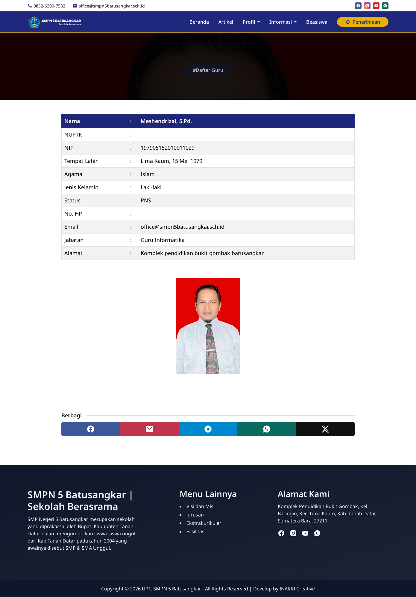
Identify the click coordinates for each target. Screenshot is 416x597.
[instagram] (367, 5)
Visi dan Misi (200, 506)
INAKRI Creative (297, 588)
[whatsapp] (385, 5)
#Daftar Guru (208, 70)
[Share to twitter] (325, 429)
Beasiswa (316, 22)
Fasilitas (195, 531)
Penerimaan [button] (362, 22)
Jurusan (195, 514)
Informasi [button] (280, 22)
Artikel (225, 22)
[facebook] (358, 5)
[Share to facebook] (90, 429)
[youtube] (376, 5)
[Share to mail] (149, 429)
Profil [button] (249, 22)
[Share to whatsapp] (266, 429)
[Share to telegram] (208, 429)
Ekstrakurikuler (203, 523)
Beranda (199, 22)
